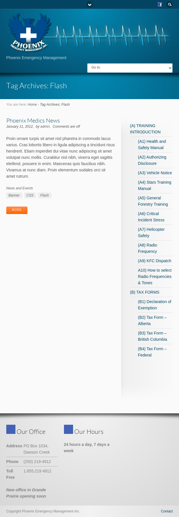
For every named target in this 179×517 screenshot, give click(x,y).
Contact (167, 511)
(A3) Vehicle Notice (155, 173)
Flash (44, 195)
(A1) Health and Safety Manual (152, 144)
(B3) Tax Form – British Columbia (152, 336)
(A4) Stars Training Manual (154, 185)
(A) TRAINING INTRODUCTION (145, 128)
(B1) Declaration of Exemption (154, 304)
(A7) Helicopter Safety (151, 232)
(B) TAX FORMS (144, 292)
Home (32, 105)
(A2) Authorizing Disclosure (152, 160)
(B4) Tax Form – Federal (152, 351)
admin (45, 127)
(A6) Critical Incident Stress (151, 216)
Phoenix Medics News (33, 120)
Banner (14, 195)
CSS (30, 195)
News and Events (19, 188)
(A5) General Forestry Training (153, 201)
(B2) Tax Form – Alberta (152, 320)
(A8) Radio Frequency (147, 248)
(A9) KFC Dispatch (154, 260)
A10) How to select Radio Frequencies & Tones (155, 276)
